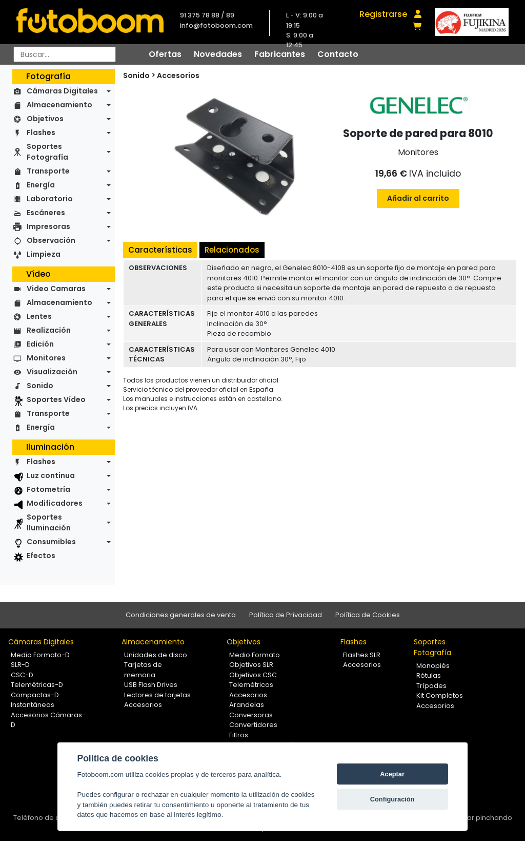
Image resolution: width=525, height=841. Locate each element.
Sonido (40, 385)
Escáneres (46, 212)
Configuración (392, 799)
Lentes (39, 316)
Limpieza (43, 254)
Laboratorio (50, 199)
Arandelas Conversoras (251, 710)
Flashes (41, 132)
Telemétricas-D (37, 685)
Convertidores (253, 725)
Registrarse (383, 14)
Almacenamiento (59, 105)
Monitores (46, 358)
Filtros (238, 735)
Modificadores (55, 503)
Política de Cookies (367, 615)
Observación (51, 240)
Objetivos (45, 118)
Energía (41, 185)
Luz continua (51, 475)
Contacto (337, 54)
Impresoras (48, 226)
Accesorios (178, 75)
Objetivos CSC (253, 675)
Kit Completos (439, 695)
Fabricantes (279, 54)
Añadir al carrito (418, 198)
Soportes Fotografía (47, 151)
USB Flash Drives (150, 685)
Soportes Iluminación (49, 522)
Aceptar (392, 774)
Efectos (41, 555)
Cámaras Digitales (62, 91)
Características (160, 249)
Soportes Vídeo (56, 399)
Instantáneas (32, 705)
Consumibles (51, 542)
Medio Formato (254, 655)
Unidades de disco (155, 655)
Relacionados (232, 249)
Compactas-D (35, 695)
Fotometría (48, 489)
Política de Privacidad (285, 615)
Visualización (52, 372)
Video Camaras (56, 288)
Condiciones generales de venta (181, 615)
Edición (40, 344)
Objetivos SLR (251, 665)
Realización (49, 330)
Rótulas (428, 675)
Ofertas (165, 54)
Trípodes (431, 686)
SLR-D (20, 665)
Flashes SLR (361, 655)
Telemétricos (251, 685)
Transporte (48, 171)
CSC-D (22, 675)
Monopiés (433, 666)
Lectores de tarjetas (157, 695)
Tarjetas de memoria (143, 670)
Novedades (218, 54)
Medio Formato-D (40, 655)
